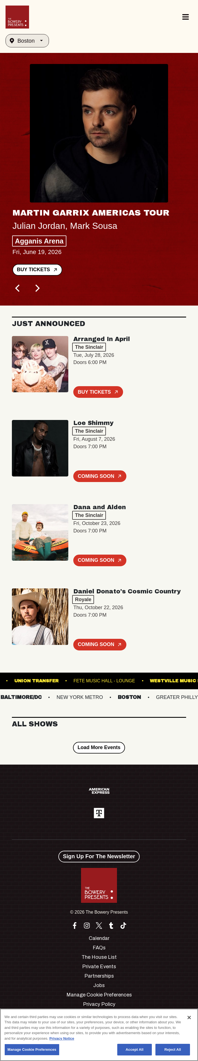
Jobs (99, 985)
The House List (99, 957)
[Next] (37, 288)
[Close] (189, 1017)
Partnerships (99, 976)
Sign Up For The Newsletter (99, 856)
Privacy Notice (62, 1038)
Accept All (134, 1049)
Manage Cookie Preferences (99, 995)
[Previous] (18, 288)
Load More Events (98, 747)
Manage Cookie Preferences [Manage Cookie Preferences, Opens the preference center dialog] (31, 1049)
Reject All (172, 1049)
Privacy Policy (99, 1004)
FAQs (99, 947)
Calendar (99, 938)
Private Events (99, 966)
